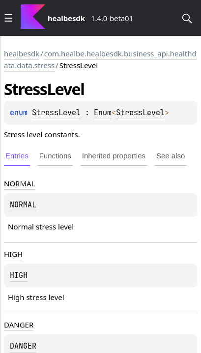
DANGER (18, 324)
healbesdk (21, 53)
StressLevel (56, 113)
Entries (17, 155)
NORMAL (19, 183)
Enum (103, 113)
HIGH (13, 254)
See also (170, 155)
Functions (55, 155)
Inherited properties (113, 155)
